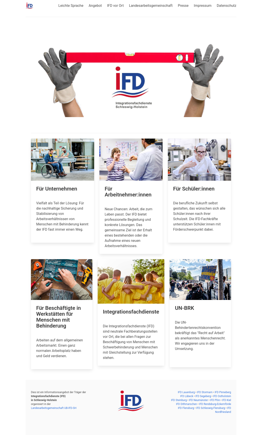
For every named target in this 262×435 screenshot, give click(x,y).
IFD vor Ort (115, 6)
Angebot (95, 6)
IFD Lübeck (187, 396)
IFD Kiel (226, 400)
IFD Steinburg (179, 400)
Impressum (203, 6)
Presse (183, 6)
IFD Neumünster (199, 400)
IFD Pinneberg (223, 392)
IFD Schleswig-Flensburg (211, 408)
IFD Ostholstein (222, 396)
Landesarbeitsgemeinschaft (151, 6)
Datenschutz (226, 6)
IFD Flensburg (186, 408)
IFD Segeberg (203, 396)
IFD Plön (215, 400)
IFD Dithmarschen (186, 404)
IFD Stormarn (205, 392)
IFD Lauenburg (187, 392)
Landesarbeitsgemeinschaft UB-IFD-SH (53, 408)
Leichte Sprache (70, 6)
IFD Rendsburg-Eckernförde (215, 404)
